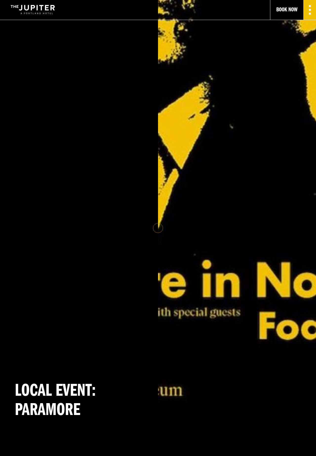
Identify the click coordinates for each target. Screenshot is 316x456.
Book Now (286, 10)
